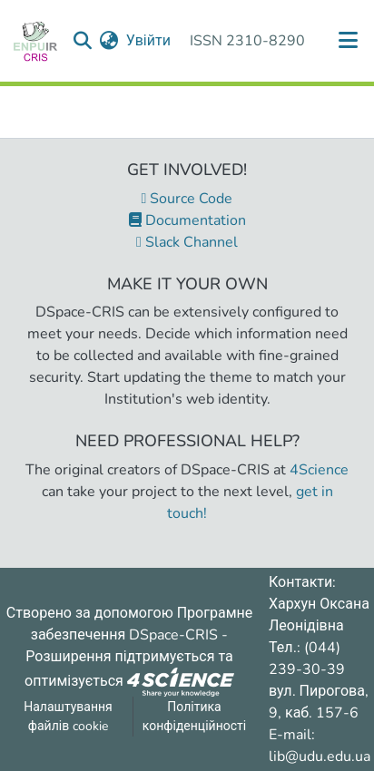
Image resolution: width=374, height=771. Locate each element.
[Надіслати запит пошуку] (83, 41)
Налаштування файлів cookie (68, 716)
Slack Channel (187, 242)
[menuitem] (109, 41)
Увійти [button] (149, 41)
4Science (319, 470)
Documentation (187, 220)
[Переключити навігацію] (348, 41)
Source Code (187, 199)
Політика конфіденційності (194, 716)
